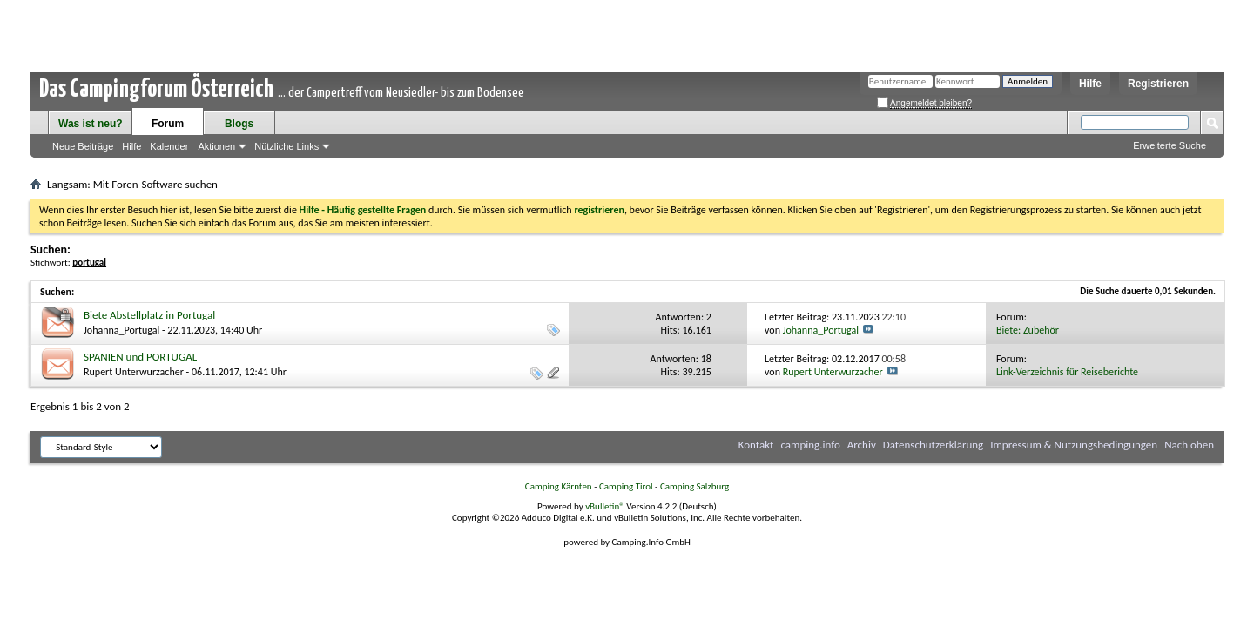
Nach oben (1189, 444)
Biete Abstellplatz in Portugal (149, 314)
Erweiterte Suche (1169, 145)
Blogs (239, 124)
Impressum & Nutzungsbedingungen (1073, 444)
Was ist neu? (90, 124)
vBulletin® (604, 506)
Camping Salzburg (694, 486)
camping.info (809, 444)
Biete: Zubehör (1027, 330)
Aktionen (216, 146)
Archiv (861, 444)
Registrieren (1158, 84)
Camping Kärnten (558, 486)
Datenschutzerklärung (933, 444)
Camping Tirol (626, 486)
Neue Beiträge (82, 146)
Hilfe (1090, 84)
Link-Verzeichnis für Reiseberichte (1067, 372)
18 (706, 359)
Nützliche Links (286, 146)
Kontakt (756, 444)
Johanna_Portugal (121, 330)
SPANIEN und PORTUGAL (140, 356)
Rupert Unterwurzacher (134, 372)
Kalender (169, 146)
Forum (168, 124)
